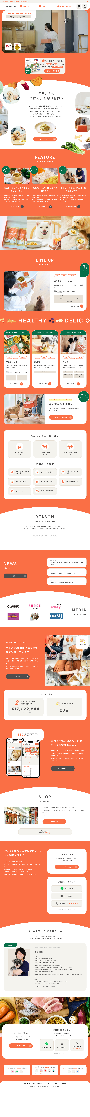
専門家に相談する (73, 206)
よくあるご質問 (70, 895)
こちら (47, 861)
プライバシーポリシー (54, 1111)
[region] (45, 66)
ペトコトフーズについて (47, 139)
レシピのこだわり (45, 206)
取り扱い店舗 (57, 849)
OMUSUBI (21, 705)
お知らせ (19, 604)
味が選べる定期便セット (63, 417)
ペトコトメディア (65, 796)
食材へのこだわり (17, 206)
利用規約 (64, 1111)
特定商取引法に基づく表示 (39, 1111)
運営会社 (27, 1111)
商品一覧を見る (77, 306)
